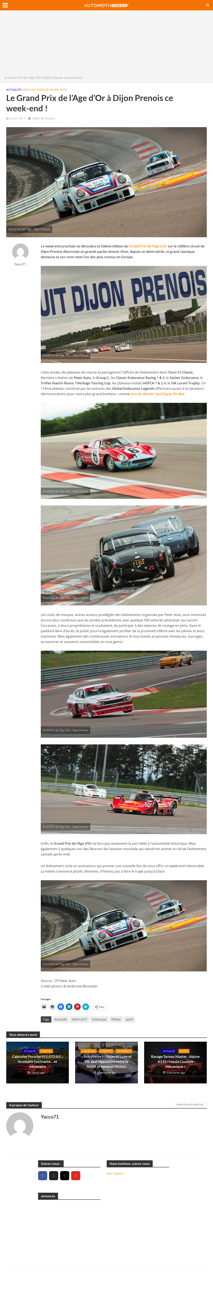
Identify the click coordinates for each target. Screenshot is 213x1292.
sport (129, 1019)
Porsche (46, 1051)
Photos (116, 1019)
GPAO (26, 90)
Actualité (13, 90)
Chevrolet (89, 1049)
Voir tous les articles (189, 1104)
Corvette (108, 1049)
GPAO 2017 (79, 1019)
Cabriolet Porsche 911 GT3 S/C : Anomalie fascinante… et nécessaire (37, 1062)
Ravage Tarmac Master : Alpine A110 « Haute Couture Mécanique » (175, 1062)
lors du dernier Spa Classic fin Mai (157, 394)
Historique (39, 90)
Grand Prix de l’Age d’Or (148, 246)
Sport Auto (58, 90)
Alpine (185, 1051)
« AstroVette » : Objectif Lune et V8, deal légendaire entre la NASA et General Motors (106, 1064)
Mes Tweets (115, 1173)
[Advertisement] (106, 44)
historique (99, 1019)
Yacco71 (20, 264)
